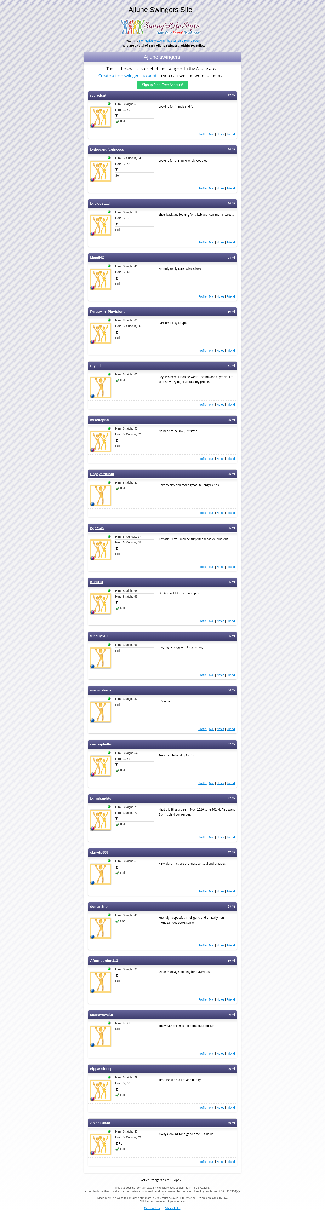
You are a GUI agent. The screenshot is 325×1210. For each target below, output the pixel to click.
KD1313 (96, 582)
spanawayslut (101, 1015)
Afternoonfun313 (104, 961)
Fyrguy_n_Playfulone (107, 312)
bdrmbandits (100, 798)
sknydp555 (99, 852)
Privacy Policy (173, 1208)
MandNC (97, 258)
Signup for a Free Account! (162, 85)
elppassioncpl (101, 1069)
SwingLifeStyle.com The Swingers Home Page (169, 40)
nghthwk (97, 528)
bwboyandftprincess (107, 149)
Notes (220, 134)
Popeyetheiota (102, 474)
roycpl (95, 366)
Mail (211, 134)
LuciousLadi (100, 204)
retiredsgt (98, 95)
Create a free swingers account (127, 75)
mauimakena (100, 690)
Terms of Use (152, 1208)
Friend (231, 134)
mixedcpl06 (99, 420)
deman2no (99, 907)
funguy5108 (99, 636)
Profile (202, 134)
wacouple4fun (101, 744)
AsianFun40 (100, 1123)
